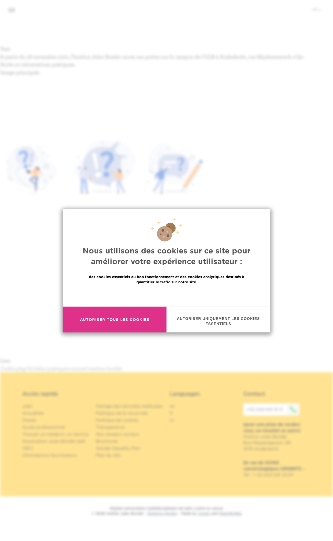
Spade (204, 513)
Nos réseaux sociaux (117, 434)
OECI (27, 448)
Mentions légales (162, 513)
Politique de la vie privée (122, 413)
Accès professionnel (43, 427)
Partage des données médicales (129, 406)
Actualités (33, 413)
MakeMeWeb (230, 513)
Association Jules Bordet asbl (53, 441)
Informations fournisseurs (49, 455)
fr (317, 9)
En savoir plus (166, 295)
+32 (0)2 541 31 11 (272, 409)
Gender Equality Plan (118, 448)
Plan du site (108, 455)
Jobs (27, 406)
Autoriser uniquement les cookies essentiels (218, 321)
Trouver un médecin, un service (55, 434)
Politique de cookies (117, 420)
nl (172, 420)
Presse (29, 420)
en (172, 406)
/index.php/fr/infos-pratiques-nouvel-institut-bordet (61, 368)
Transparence (110, 427)
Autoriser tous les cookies (115, 319)
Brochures (107, 441)
